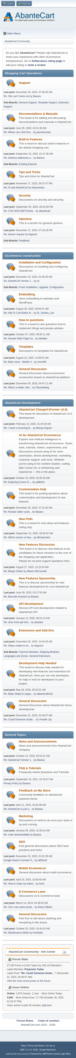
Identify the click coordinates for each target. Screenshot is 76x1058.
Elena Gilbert (45, 907)
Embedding (27, 294)
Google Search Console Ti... (19, 860)
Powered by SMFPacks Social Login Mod (50, 1054)
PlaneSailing (42, 387)
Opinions (25, 219)
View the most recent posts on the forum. (29, 980)
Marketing (26, 816)
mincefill (41, 361)
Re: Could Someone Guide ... (19, 719)
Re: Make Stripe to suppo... (18, 693)
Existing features (28, 164)
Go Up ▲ (50, 1045)
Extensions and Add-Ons (36, 630)
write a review (36, 65)
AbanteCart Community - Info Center (32, 951)
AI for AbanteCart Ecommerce (40, 435)
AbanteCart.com (30, 1024)
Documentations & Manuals (38, 113)
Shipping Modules (49, 652)
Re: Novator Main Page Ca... (19, 338)
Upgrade (43, 287)
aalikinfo (40, 482)
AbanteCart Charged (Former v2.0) (43, 409)
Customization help (32, 489)
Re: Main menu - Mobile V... (18, 361)
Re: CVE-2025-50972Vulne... (19, 211)
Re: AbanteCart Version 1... (18, 281)
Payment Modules (28, 652)
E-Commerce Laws (32, 891)
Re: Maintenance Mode (16, 932)
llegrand (32, 234)
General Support (28, 102)
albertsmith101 (45, 693)
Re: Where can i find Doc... (18, 132)
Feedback (24, 240)
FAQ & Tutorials (30, 768)
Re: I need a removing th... (18, 428)
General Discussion (33, 369)
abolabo (43, 338)
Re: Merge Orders (13, 571)
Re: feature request (14, 234)
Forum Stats (18, 959)
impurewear (38, 187)
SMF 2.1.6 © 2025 (29, 1049)
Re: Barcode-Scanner (15, 596)
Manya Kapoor (44, 428)
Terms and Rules (36, 1045)
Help (23, 1045)
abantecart (44, 211)
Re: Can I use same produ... (19, 907)
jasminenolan (44, 132)
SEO (22, 841)
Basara (37, 96)
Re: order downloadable (17, 834)
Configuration (56, 287)
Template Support (47, 102)
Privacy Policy (11, 783)
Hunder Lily (45, 719)
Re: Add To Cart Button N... (18, 312)
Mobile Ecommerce (32, 868)
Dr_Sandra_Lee (45, 312)
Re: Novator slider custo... (18, 511)
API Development (31, 603)
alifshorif (42, 860)
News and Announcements (38, 741)
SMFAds (9, 1054)
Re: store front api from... (17, 622)
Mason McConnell (36, 571)
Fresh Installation (28, 287)
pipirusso (47, 1005)
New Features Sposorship (37, 578)
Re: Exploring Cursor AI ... (18, 482)
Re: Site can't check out (16, 96)
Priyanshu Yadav (34, 969)
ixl (38, 281)
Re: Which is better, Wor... (18, 387)
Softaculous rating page (47, 60)
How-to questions (31, 320)
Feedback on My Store (34, 790)
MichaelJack (43, 537)
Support (24, 82)
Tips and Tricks (29, 172)
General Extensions (39, 656)
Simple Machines (47, 1049)
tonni (41, 883)
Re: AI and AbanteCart (16, 187)
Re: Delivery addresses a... (18, 157)
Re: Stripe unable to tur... (17, 645)
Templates (26, 346)
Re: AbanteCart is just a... (17, 809)
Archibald (38, 932)
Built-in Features (30, 139)
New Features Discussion (37, 544)
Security (25, 195)
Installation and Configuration (40, 262)
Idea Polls (26, 519)
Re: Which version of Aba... (18, 537)
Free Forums (22, 1054)
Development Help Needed (37, 663)
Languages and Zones (16, 656)
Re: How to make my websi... (19, 883)
